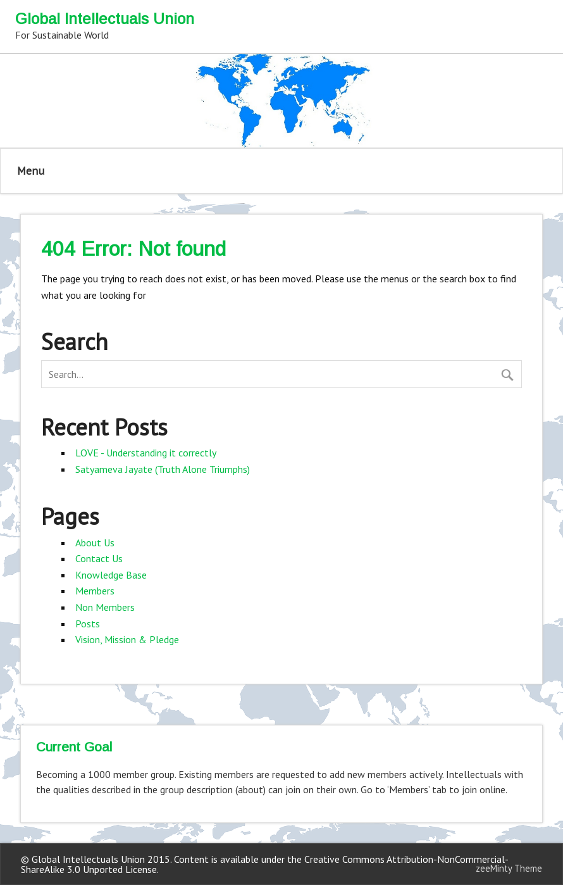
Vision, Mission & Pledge (127, 639)
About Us (94, 542)
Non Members (105, 607)
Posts (87, 623)
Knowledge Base (111, 574)
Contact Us (99, 558)
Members (94, 590)
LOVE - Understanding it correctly (145, 452)
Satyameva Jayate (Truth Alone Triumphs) (162, 469)
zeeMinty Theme (509, 868)
